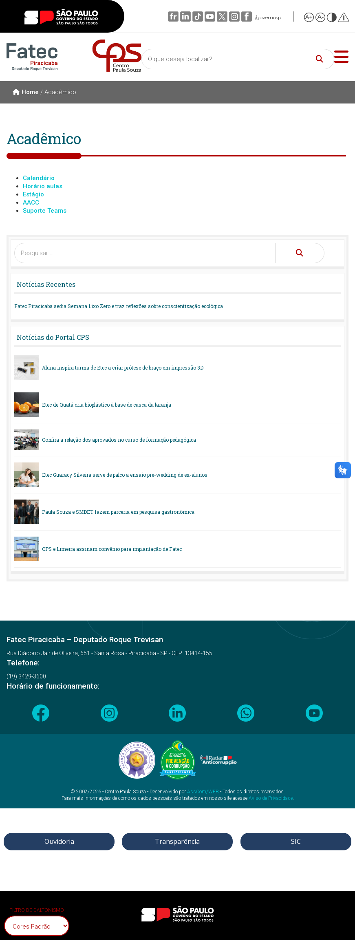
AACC (31, 202)
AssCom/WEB (203, 792)
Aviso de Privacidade (271, 798)
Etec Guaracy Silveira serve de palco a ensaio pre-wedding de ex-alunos (124, 474)
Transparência (177, 841)
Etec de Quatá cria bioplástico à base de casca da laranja (106, 404)
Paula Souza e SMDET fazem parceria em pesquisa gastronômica (118, 512)
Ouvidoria (59, 841)
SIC (296, 841)
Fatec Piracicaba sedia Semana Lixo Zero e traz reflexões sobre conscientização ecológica (118, 306)
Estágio (33, 194)
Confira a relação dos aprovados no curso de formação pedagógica (119, 439)
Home (26, 92)
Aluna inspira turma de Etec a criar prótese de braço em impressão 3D (122, 367)
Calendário (39, 178)
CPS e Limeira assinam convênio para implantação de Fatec (112, 549)
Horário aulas (42, 186)
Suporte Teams (44, 210)
